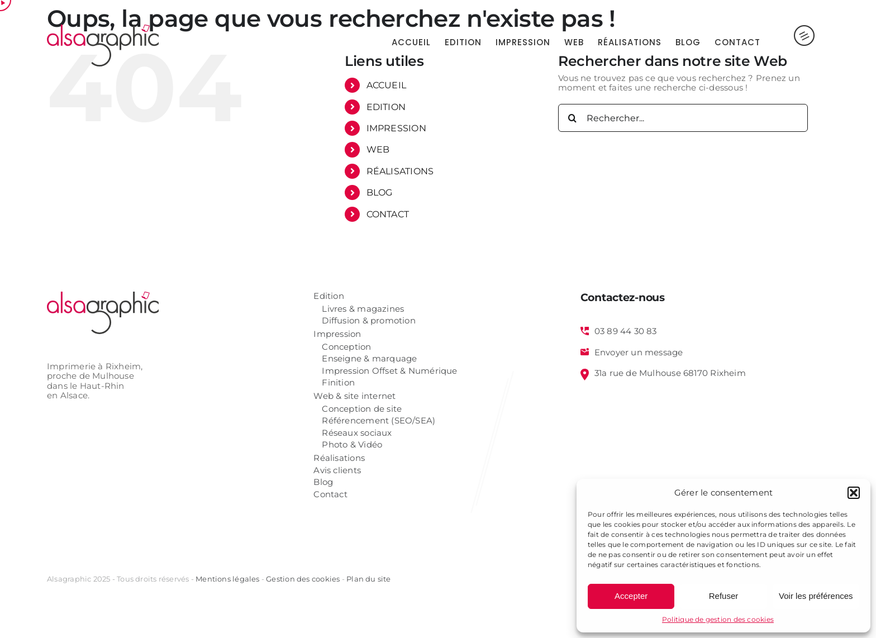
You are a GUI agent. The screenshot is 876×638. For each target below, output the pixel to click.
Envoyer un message (638, 352)
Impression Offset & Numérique (389, 371)
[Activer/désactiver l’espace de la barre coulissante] (794, 42)
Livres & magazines (363, 309)
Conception (346, 347)
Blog (323, 482)
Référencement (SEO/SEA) (378, 421)
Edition (328, 296)
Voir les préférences (816, 596)
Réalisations (339, 458)
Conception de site (362, 409)
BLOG (379, 192)
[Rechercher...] (683, 118)
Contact (330, 494)
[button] (853, 492)
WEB (378, 149)
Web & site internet (354, 396)
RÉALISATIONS (400, 171)
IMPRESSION (396, 128)
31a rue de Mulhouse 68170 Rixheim (670, 373)
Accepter (631, 596)
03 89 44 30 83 (625, 331)
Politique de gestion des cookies (718, 619)
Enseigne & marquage (369, 359)
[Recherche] (572, 118)
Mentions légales (227, 578)
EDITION (386, 107)
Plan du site (368, 578)
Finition (338, 383)
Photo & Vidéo (352, 445)
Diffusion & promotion (369, 321)
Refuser (724, 596)
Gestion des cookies (303, 578)
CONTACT (388, 214)
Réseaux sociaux (357, 433)
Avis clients (337, 470)
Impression (337, 334)
